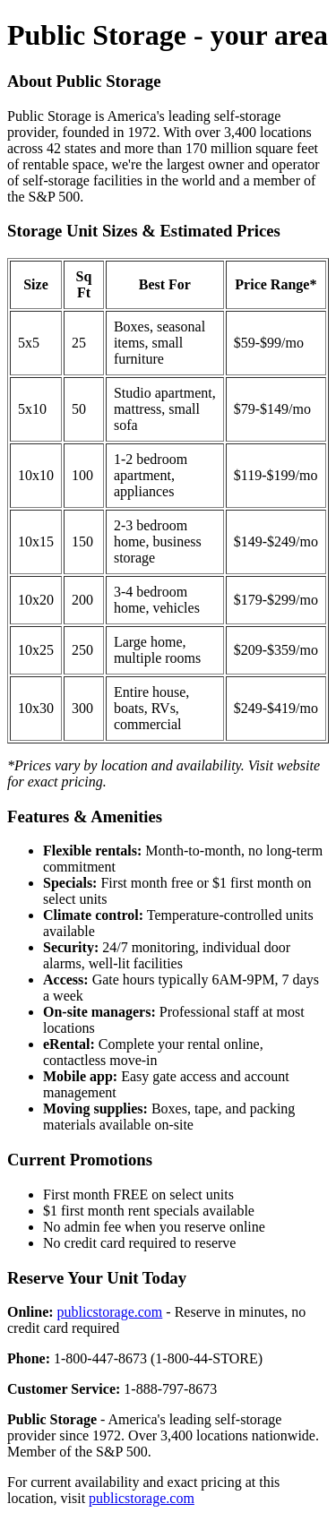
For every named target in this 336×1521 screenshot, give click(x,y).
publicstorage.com (110, 1311)
